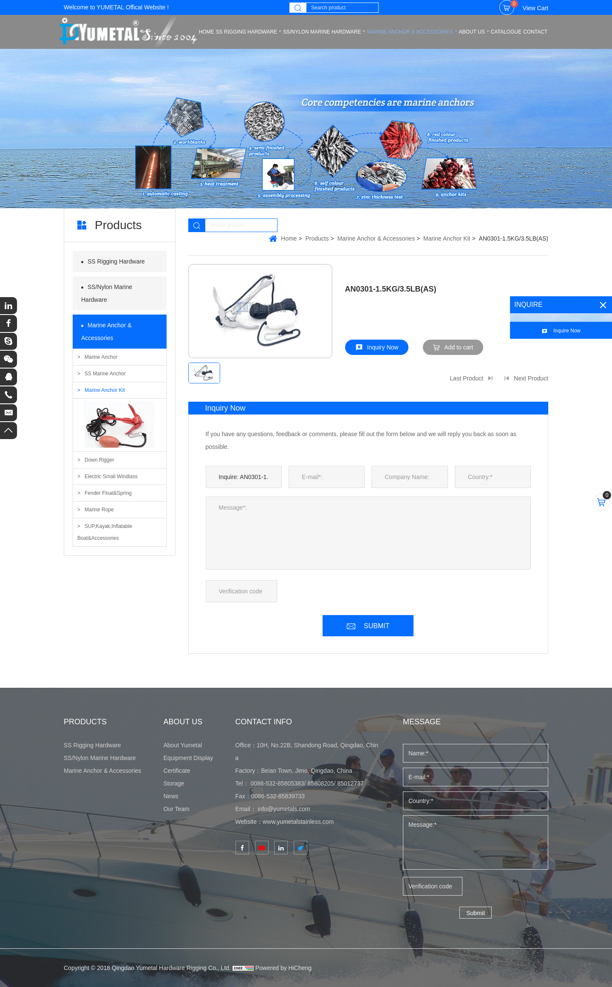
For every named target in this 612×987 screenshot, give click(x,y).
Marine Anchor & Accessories (410, 32)
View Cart (529, 5)
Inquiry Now (383, 347)
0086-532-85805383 (277, 783)
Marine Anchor (101, 357)
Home (289, 238)
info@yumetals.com (284, 808)
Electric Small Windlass (111, 476)
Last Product (467, 378)
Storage (173, 783)
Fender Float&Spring (108, 493)
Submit (475, 913)
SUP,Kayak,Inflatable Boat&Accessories (104, 532)
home (206, 32)
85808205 (320, 783)
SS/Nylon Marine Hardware (322, 32)
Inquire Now (567, 331)
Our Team (176, 808)
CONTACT (535, 32)
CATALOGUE (506, 32)
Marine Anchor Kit (105, 390)
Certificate (176, 770)
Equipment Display (188, 757)
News (170, 796)
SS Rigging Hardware (246, 32)
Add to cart (458, 347)
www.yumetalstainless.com (298, 821)
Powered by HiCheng (283, 967)
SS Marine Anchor (105, 374)
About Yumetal (182, 745)
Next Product (531, 378)
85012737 (350, 783)
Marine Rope (99, 510)
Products (317, 238)
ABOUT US (472, 32)
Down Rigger (99, 460)
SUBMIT (376, 626)
